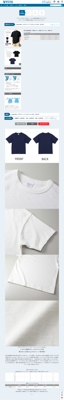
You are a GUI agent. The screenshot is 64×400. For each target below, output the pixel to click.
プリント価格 (5, 5)
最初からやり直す (21, 123)
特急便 (25, 5)
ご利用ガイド (11, 5)
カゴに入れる (44, 123)
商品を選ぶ (20, 5)
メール (62, 398)
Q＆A (16, 5)
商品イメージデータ (55, 24)
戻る (33, 123)
